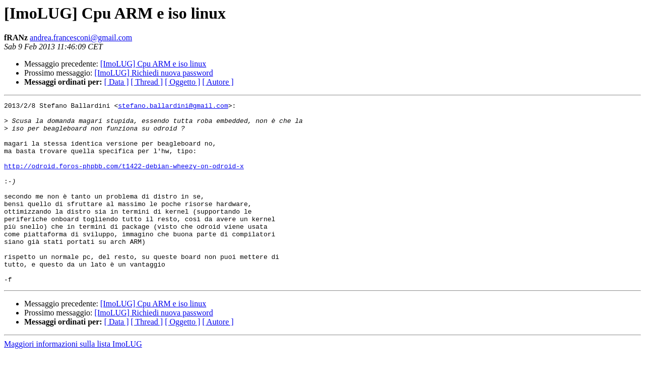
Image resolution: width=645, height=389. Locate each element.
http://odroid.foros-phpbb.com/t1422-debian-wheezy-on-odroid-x (124, 179)
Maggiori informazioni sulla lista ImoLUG (73, 380)
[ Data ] (116, 82)
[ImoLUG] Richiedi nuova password (154, 73)
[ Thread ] (147, 82)
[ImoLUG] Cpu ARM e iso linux (153, 63)
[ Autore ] (217, 82)
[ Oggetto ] (182, 82)
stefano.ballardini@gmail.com (173, 106)
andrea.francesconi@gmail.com (81, 37)
